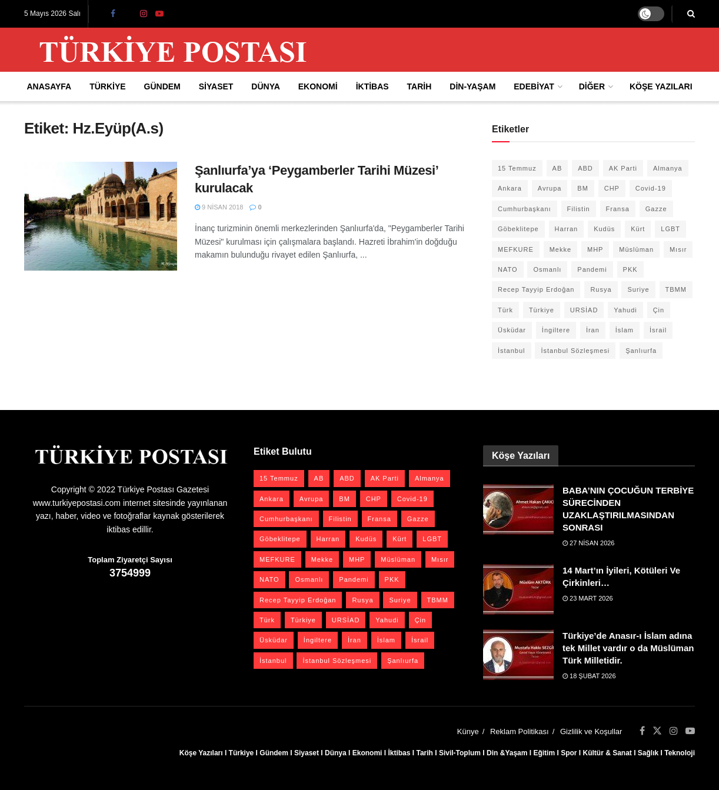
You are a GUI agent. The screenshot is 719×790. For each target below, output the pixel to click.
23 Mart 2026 (587, 598)
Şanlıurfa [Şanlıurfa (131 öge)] (641, 350)
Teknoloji (679, 753)
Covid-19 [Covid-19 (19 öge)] (650, 188)
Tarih (419, 86)
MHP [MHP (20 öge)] (595, 249)
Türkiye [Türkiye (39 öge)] (541, 310)
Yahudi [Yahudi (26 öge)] (625, 310)
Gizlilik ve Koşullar (591, 731)
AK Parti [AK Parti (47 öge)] (623, 168)
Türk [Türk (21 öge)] (505, 310)
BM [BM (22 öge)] (582, 188)
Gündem (162, 86)
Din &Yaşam (507, 753)
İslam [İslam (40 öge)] (624, 330)
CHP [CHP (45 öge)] (612, 188)
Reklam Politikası (519, 731)
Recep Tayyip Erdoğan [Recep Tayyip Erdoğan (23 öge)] (536, 289)
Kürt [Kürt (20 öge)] (638, 228)
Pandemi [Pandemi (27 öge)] (592, 269)
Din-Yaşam (472, 86)
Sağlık (648, 753)
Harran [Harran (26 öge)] (566, 228)
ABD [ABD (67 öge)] (585, 168)
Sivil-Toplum (460, 753)
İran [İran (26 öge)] (593, 330)
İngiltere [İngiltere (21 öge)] (556, 330)
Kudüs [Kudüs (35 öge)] (604, 228)
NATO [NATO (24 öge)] (508, 269)
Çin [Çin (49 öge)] (659, 310)
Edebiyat (534, 86)
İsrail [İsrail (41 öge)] (658, 330)
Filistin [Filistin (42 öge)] (578, 208)
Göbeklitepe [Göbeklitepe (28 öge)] (518, 228)
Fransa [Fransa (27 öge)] (618, 208)
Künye (468, 731)
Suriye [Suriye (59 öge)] (638, 289)
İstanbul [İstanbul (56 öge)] (511, 350)
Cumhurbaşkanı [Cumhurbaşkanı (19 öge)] (524, 208)
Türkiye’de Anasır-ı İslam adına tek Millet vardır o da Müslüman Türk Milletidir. (628, 648)
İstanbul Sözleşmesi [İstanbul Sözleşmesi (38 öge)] (575, 350)
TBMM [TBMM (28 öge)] (676, 289)
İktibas (372, 86)
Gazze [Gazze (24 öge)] (656, 208)
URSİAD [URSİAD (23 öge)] (584, 310)
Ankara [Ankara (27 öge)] (510, 188)
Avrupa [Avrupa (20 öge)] (550, 188)
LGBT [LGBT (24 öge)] (670, 228)
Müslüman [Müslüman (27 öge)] (636, 249)
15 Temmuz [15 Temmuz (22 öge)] (517, 168)
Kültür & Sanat (606, 753)
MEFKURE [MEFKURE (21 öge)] (516, 249)
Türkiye (107, 86)
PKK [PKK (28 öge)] (630, 269)
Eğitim (544, 753)
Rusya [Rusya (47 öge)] (600, 289)
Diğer (592, 86)
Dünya (265, 86)
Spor (569, 753)
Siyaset (216, 86)
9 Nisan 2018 (219, 207)
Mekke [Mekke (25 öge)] (560, 249)
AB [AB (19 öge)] (557, 168)
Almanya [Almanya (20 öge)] (668, 168)
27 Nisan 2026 (588, 542)
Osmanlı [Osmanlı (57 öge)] (547, 269)
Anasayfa (48, 86)
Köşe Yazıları (661, 86)
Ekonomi (318, 86)
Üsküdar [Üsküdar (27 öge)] (512, 330)
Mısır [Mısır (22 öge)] (678, 249)
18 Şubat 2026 (589, 675)
